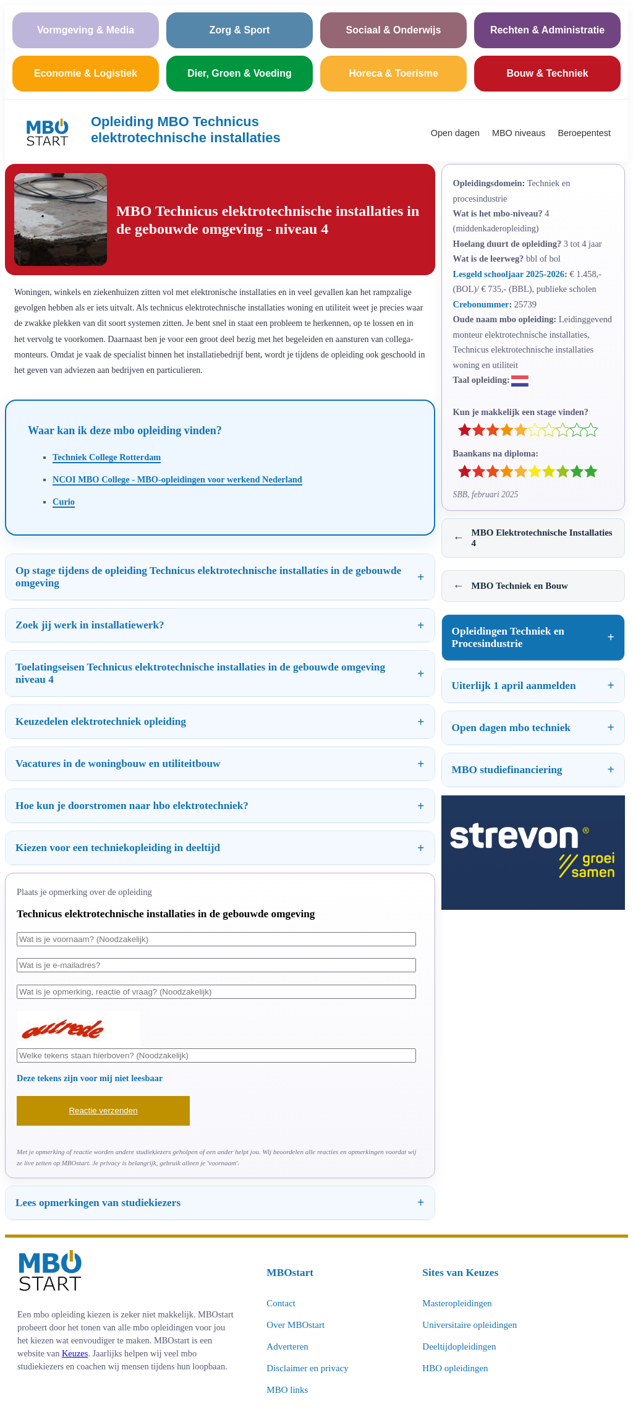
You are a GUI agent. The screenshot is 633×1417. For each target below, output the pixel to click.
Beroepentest (584, 133)
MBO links (287, 1390)
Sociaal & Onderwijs (393, 30)
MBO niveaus (518, 133)
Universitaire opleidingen (469, 1325)
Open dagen (455, 133)
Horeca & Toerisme (393, 73)
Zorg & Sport (240, 30)
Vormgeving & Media (85, 30)
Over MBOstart (295, 1325)
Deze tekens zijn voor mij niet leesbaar (90, 1078)
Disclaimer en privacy (307, 1368)
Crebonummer (481, 304)
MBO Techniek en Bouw (510, 586)
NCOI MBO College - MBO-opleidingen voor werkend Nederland (177, 479)
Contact (280, 1303)
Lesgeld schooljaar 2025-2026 (508, 274)
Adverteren (287, 1346)
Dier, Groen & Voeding (239, 73)
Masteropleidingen (456, 1303)
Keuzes (75, 1353)
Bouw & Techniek (547, 73)
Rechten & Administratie (547, 30)
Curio (64, 502)
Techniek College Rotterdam (107, 457)
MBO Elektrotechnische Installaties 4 (533, 538)
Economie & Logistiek (85, 73)
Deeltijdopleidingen (459, 1346)
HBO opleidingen (455, 1368)
